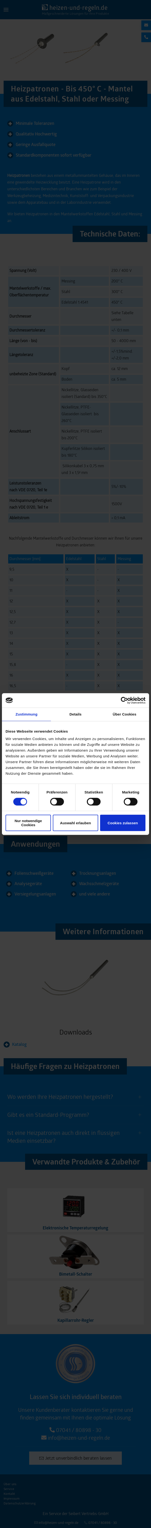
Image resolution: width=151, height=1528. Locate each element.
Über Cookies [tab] (124, 714)
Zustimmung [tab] (26, 714)
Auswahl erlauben (75, 823)
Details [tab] (75, 714)
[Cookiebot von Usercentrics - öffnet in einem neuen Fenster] (124, 700)
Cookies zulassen (123, 823)
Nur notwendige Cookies (28, 823)
